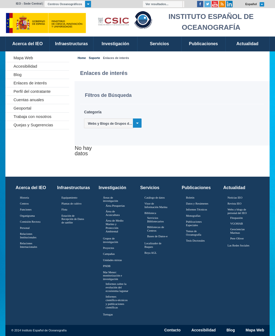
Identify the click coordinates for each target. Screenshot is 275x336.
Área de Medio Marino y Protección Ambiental (114, 226)
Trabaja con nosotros (32, 116)
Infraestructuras (73, 187)
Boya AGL (151, 252)
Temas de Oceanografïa (193, 233)
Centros (24, 203)
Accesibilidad (25, 66)
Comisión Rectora (30, 221)
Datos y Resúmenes (197, 203)
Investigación (112, 187)
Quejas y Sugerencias (33, 125)
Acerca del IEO (31, 187)
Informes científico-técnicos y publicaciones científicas (117, 302)
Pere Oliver (237, 238)
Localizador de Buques (153, 245)
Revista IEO (234, 203)
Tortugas (108, 314)
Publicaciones (196, 187)
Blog (18, 74)
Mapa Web (23, 57)
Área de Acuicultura (113, 213)
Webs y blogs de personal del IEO (237, 211)
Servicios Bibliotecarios (155, 219)
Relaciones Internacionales (28, 245)
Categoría (92, 112)
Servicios (149, 187)
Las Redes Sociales (238, 245)
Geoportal (22, 108)
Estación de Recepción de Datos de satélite (72, 219)
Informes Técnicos (196, 209)
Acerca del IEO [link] (27, 43)
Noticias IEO (234, 197)
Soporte (94, 58)
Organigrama (27, 215)
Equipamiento (69, 197)
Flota (64, 209)
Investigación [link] (115, 43)
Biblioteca (150, 213)
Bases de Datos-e (157, 236)
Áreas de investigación (110, 199)
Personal (25, 227)
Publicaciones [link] (203, 43)
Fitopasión (236, 217)
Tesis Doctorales (195, 240)
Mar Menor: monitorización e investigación (112, 276)
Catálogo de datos (155, 197)
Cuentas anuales (29, 99)
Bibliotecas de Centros (155, 228)
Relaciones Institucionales (28, 235)
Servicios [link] (159, 43)
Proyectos (108, 247)
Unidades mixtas (112, 260)
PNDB (106, 266)
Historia (24, 197)
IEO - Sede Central (29, 3)
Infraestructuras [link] (71, 43)
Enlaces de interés (30, 83)
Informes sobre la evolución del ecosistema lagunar (117, 287)
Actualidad (234, 187)
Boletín (190, 197)
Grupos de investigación (110, 240)
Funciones (26, 209)
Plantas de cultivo (71, 203)
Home (82, 58)
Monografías (193, 215)
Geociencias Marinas (237, 231)
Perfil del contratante (32, 91)
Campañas (109, 253)
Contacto (172, 330)
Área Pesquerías (115, 205)
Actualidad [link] (247, 43)
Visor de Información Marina (156, 205)
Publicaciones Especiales (194, 223)
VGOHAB (236, 223)
